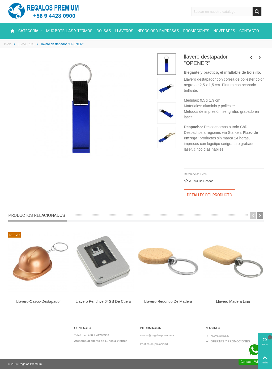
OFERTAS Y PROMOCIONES (228, 341)
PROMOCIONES (196, 31)
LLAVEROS (124, 31)
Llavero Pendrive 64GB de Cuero (103, 301)
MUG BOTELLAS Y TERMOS (69, 31)
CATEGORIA (28, 31)
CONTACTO (249, 31)
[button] (253, 215)
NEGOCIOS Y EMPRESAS (158, 31)
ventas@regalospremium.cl (157, 335)
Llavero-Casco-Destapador (38, 301)
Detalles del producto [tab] (209, 195)
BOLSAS (104, 31)
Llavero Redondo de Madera (168, 301)
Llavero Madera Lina (233, 301)
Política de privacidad (154, 344)
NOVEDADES (224, 31)
